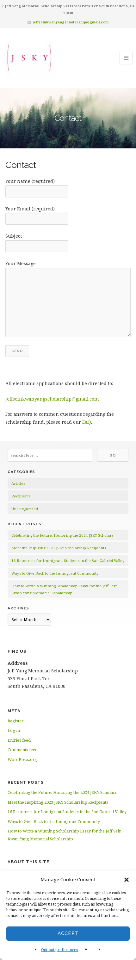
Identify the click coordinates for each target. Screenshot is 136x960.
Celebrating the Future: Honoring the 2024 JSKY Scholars (62, 535)
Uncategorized (24, 508)
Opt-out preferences (59, 949)
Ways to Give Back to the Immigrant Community (55, 573)
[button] (126, 879)
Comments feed (23, 749)
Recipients (20, 496)
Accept (68, 933)
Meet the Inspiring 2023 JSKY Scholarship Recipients (58, 547)
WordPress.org (22, 759)
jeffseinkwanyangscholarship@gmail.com (70, 22)
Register (15, 721)
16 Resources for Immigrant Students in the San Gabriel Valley (68, 560)
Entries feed (19, 740)
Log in (14, 730)
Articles (18, 483)
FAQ (86, 422)
